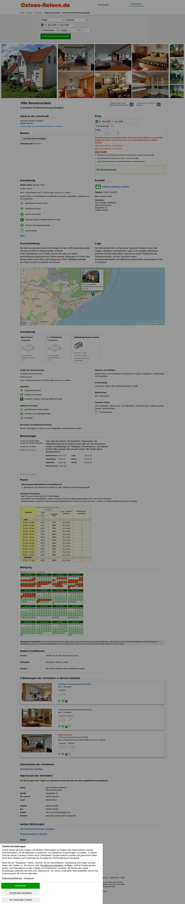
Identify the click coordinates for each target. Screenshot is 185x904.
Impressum (29, 878)
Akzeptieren (20, 886)
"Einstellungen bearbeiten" (52, 865)
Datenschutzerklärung (12, 878)
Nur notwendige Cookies (20, 900)
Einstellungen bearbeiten (20, 893)
